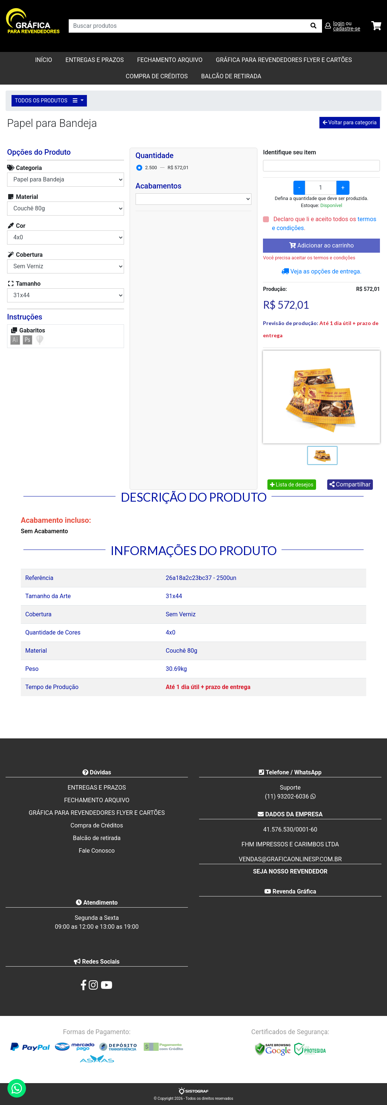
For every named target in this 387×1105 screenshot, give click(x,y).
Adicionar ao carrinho (321, 245)
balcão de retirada (231, 76)
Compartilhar (350, 484)
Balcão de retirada (97, 838)
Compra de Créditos (157, 76)
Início (43, 59)
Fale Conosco (97, 850)
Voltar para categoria (350, 122)
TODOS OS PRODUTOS (47, 101)
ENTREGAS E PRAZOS (94, 59)
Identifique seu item (289, 152)
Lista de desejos (291, 485)
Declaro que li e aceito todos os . (324, 224)
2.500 (151, 167)
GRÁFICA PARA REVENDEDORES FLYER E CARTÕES (284, 59)
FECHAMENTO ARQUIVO (169, 59)
